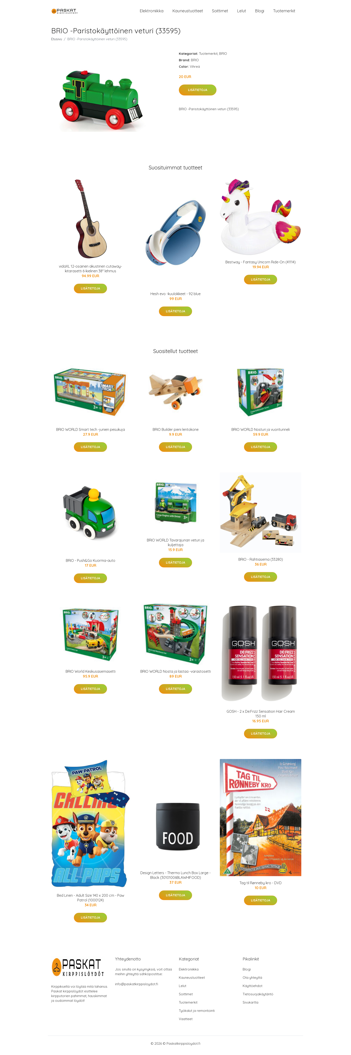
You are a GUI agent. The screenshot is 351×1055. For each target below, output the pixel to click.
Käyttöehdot (252, 989)
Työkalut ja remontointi (197, 1014)
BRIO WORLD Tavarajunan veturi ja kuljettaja (175, 546)
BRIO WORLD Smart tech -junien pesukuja (90, 433)
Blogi (259, 12)
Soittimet (220, 12)
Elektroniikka (151, 12)
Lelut (241, 12)
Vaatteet (186, 1023)
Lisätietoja (197, 94)
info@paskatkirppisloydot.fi (136, 988)
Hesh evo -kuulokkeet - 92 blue (175, 297)
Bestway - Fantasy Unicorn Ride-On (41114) (260, 266)
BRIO (223, 57)
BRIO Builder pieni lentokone (176, 433)
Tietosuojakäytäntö (258, 998)
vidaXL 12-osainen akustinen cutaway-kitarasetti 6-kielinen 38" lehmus (90, 272)
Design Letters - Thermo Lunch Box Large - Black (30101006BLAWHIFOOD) (175, 879)
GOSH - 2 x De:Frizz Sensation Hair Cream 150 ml (261, 717)
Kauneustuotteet (187, 12)
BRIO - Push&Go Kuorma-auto (90, 564)
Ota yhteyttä (252, 981)
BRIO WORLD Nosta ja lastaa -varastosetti (175, 675)
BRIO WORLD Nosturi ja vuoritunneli (260, 433)
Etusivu (56, 43)
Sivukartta (250, 1006)
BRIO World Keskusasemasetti (91, 675)
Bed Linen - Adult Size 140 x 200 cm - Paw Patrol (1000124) (90, 901)
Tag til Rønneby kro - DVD (261, 886)
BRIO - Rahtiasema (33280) (260, 563)
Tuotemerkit (284, 12)
